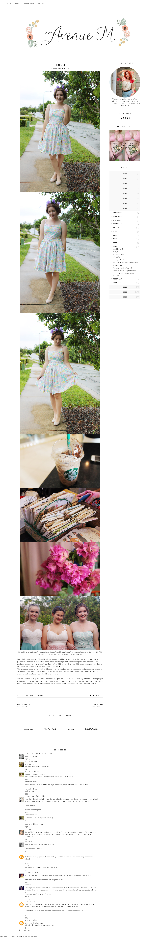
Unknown (28, 854)
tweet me (60, 683)
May (115, 239)
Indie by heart (30, 791)
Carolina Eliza (30, 872)
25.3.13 (27, 813)
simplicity (116, 257)
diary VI (116, 252)
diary (21, 695)
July (115, 231)
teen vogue (38, 695)
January (117, 283)
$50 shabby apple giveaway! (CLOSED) (123, 274)
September (118, 224)
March (116, 246)
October (117, 220)
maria (27, 885)
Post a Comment (25, 930)
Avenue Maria (10, 937)
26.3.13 (27, 852)
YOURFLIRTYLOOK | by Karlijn (37, 753)
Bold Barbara (30, 761)
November (118, 216)
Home (8, 3)
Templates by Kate (31, 937)
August (116, 227)
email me (70, 683)
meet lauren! (118, 249)
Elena (27, 841)
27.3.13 (27, 870)
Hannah (28, 829)
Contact (42, 3)
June (115, 235)
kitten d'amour (118, 254)
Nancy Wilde (29, 815)
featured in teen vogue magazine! (125, 262)
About (18, 3)
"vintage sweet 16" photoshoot (124, 271)
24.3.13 (27, 759)
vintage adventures (120, 260)
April (115, 242)
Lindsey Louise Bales (32, 796)
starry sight (117, 265)
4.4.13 (27, 928)
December (117, 213)
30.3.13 (27, 918)
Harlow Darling (30, 771)
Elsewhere (29, 3)
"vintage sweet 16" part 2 (122, 268)
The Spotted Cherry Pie (33, 849)
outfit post (28, 695)
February (117, 279)
